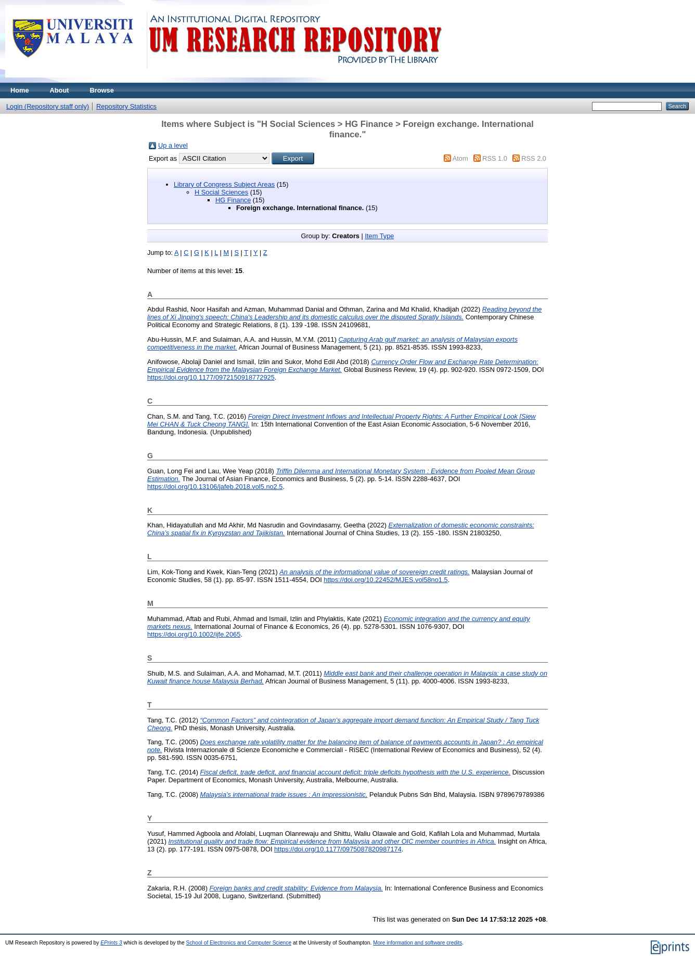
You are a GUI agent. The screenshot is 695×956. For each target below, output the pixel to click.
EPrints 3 (111, 943)
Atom (460, 158)
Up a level (173, 145)
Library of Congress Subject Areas (224, 184)
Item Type (379, 236)
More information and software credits (417, 943)
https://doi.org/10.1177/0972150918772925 (211, 377)
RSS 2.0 (533, 158)
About (59, 90)
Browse (102, 90)
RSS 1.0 (494, 158)
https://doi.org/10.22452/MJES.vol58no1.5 (385, 580)
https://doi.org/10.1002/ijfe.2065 (193, 634)
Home (19, 90)
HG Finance (233, 200)
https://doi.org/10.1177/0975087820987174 (338, 849)
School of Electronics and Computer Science (239, 943)
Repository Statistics (126, 106)
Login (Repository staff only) (47, 106)
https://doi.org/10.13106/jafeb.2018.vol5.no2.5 (214, 486)
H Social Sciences (221, 192)
